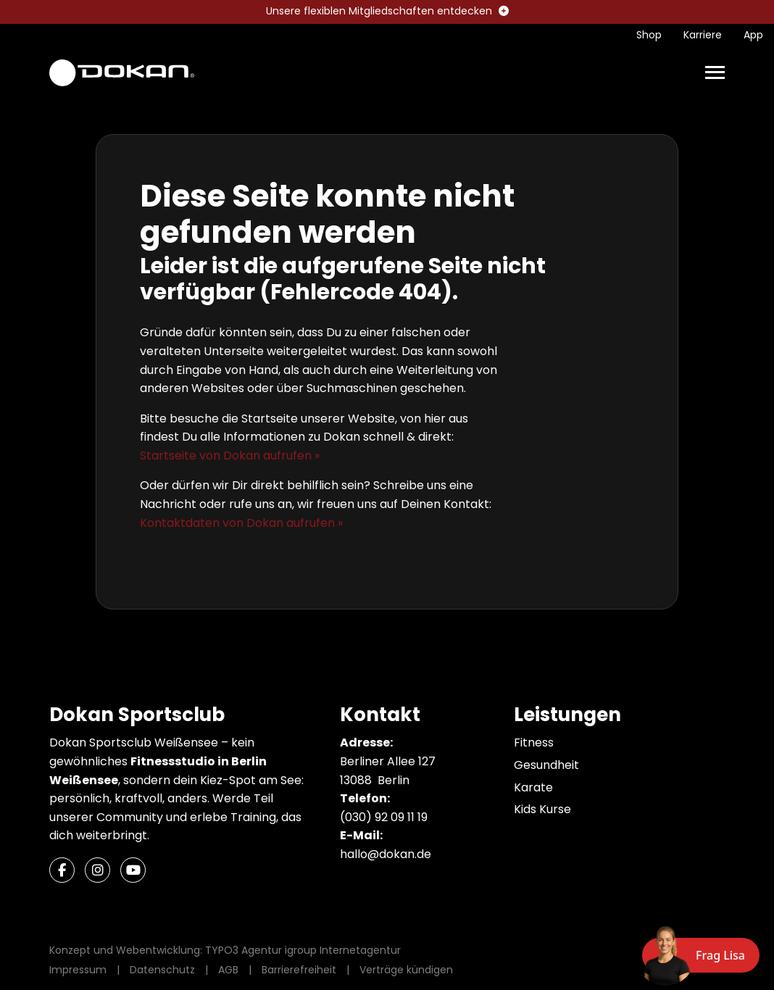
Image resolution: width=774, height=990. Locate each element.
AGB (228, 969)
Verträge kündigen (406, 969)
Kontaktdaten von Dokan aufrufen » (241, 523)
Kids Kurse (542, 809)
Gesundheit (546, 765)
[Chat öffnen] (701, 955)
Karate (533, 787)
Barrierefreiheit (299, 969)
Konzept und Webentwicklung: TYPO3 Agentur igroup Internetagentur (225, 950)
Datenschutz (162, 969)
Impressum (78, 969)
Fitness (534, 742)
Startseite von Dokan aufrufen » (230, 455)
